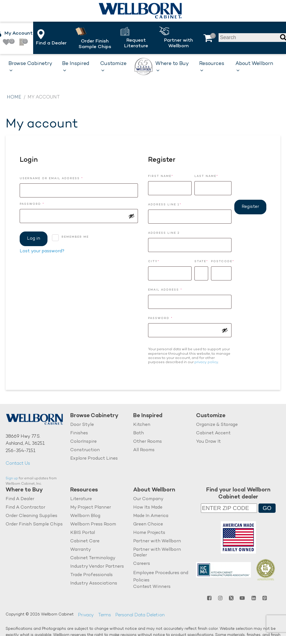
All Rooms (144, 450)
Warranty (80, 549)
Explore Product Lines (94, 458)
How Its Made (147, 507)
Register (250, 206)
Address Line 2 (164, 233)
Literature (81, 499)
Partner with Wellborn (157, 541)
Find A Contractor (25, 507)
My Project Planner (90, 507)
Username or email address (61, 178)
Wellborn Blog (85, 516)
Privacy (86, 615)
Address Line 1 (164, 204)
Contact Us (18, 463)
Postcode (221, 261)
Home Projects (149, 533)
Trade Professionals (91, 575)
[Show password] (131, 216)
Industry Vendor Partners (97, 566)
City (154, 261)
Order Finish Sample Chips (34, 524)
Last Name (206, 176)
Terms (104, 615)
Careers (141, 563)
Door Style (82, 424)
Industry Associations (93, 583)
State (201, 261)
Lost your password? (42, 251)
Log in (33, 238)
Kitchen (141, 424)
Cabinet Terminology (92, 558)
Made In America (150, 516)
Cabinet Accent (213, 433)
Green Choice (148, 524)
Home (14, 97)
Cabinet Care (84, 541)
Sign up (12, 478)
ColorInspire (83, 441)
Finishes (79, 433)
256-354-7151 (20, 451)
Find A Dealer (20, 499)
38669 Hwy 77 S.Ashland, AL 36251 (25, 440)
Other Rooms (147, 441)
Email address (175, 289)
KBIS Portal (82, 533)
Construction (85, 450)
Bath (138, 433)
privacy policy (206, 362)
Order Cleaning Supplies (31, 516)
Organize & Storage (217, 424)
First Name (160, 176)
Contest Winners (152, 587)
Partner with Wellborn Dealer (157, 552)
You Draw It (208, 441)
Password (42, 203)
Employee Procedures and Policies (160, 577)
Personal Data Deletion (140, 615)
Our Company (148, 499)
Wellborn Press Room (93, 524)
